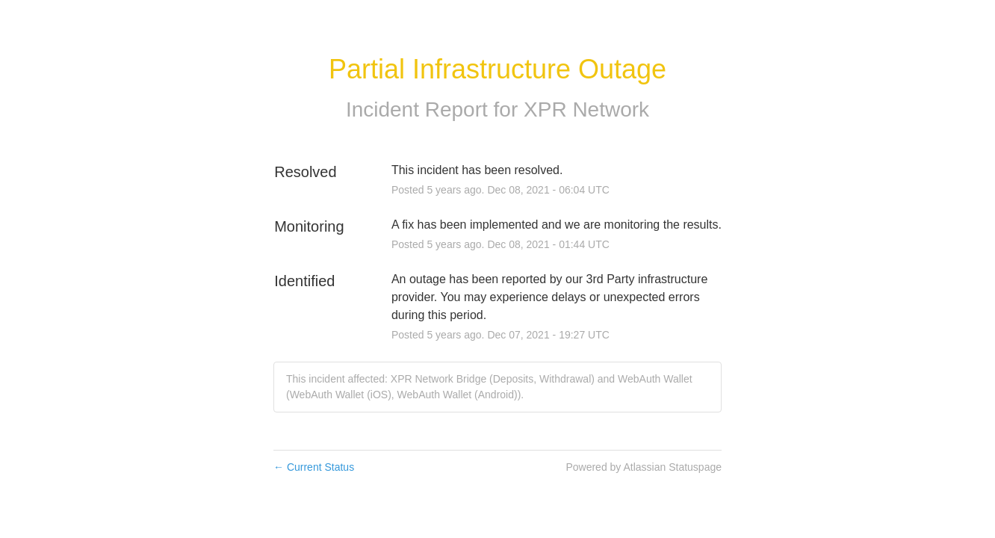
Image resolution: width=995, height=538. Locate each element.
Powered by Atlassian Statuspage (643, 467)
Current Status (313, 467)
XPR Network (586, 109)
